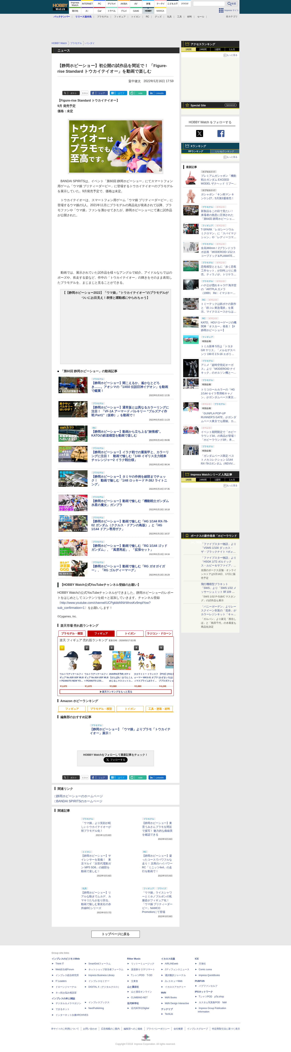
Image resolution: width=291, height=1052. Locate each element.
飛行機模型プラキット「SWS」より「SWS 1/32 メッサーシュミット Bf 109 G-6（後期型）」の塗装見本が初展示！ (219, 591)
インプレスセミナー (98, 981)
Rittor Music (134, 958)
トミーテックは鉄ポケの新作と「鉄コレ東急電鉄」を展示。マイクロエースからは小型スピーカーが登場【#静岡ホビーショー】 (218, 311)
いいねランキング (224, 151)
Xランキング (198, 146)
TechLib (169, 1014)
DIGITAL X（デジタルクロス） (104, 987)
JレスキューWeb (173, 981)
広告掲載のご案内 (110, 1028)
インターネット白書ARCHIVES (72, 1015)
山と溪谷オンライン (141, 991)
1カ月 (232, 49)
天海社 (202, 963)
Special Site (198, 105)
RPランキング (195, 151)
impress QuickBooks (209, 975)
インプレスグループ (197, 1028)
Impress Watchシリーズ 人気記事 (211, 474)
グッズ (158, 16)
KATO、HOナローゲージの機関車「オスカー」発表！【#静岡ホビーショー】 (219, 326)
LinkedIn (160, 93)
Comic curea (205, 969)
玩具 (169, 16)
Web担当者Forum (65, 969)
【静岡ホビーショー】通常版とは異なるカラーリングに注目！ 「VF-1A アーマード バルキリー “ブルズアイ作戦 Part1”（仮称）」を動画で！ (130, 411)
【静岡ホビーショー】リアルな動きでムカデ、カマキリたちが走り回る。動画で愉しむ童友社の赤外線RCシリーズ (96, 900)
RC (147, 16)
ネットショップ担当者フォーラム (105, 969)
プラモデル (103, 16)
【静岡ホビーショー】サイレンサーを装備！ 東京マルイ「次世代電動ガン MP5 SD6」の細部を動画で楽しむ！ (96, 863)
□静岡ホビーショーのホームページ (79, 796)
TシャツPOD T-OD (141, 975)
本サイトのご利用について (65, 1028)
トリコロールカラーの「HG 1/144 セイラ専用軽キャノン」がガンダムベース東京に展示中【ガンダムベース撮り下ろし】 (218, 397)
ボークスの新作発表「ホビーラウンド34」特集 (214, 536)
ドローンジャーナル (66, 987)
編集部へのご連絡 (133, 1028)
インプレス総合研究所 (67, 975)
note (140, 93)
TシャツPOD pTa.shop (211, 996)
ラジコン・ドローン (159, 633)
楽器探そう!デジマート (143, 969)
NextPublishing (96, 1008)
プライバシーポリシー (158, 1028)
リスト (85, 93)
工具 (179, 16)
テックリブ (167, 1009)
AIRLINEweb (171, 963)
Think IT (60, 963)
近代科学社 (133, 1003)
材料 (189, 16)
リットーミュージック (142, 963)
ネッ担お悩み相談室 (66, 992)
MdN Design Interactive (177, 1003)
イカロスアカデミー (175, 987)
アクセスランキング (203, 44)
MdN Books (171, 997)
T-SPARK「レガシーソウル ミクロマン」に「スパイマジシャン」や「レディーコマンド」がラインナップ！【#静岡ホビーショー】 (218, 237)
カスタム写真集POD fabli (213, 1002)
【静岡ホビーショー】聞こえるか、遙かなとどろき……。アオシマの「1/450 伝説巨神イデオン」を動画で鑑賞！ (129, 386)
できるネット (63, 1009)
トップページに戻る (116, 934)
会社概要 (178, 1028)
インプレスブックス (98, 1002)
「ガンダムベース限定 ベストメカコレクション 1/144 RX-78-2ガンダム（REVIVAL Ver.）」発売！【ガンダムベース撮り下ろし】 (218, 463)
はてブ (121, 93)
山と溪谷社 (133, 987)
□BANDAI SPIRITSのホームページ (79, 801)
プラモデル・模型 (72, 633)
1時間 (188, 49)
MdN (163, 992)
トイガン (135, 16)
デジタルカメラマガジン (68, 1003)
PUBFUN (200, 981)
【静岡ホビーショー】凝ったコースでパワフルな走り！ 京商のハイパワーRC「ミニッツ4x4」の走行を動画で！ (157, 863)
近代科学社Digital (140, 1008)
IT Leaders (61, 981)
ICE (197, 958)
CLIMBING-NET (139, 997)
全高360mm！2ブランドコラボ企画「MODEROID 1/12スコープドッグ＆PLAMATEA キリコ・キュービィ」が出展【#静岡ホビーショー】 (218, 255)
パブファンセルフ (208, 986)
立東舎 (134, 981)
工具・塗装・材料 (159, 708)
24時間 (203, 49)
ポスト (73, 93)
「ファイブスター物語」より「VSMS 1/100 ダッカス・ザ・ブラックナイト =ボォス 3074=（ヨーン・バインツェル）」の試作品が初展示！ (218, 551)
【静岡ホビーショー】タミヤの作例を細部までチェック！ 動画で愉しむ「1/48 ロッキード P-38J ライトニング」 (129, 480)
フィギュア (120, 16)
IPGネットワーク (204, 991)
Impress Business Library (101, 975)
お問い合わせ (90, 1028)
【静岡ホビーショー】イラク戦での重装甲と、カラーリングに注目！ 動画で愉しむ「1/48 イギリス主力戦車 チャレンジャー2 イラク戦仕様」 (130, 456)
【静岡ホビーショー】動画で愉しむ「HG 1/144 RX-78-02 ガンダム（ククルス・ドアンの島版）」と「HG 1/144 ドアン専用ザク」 (129, 525)
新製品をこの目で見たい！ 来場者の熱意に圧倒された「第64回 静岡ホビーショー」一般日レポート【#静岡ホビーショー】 (218, 218)
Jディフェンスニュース (177, 969)
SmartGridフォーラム (99, 963)
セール (200, 16)
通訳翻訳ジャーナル (175, 975)
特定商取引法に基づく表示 (226, 1028)
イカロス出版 (168, 958)
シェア (102, 93)
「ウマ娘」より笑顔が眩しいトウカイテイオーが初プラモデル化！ (96, 826)
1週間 (218, 49)
